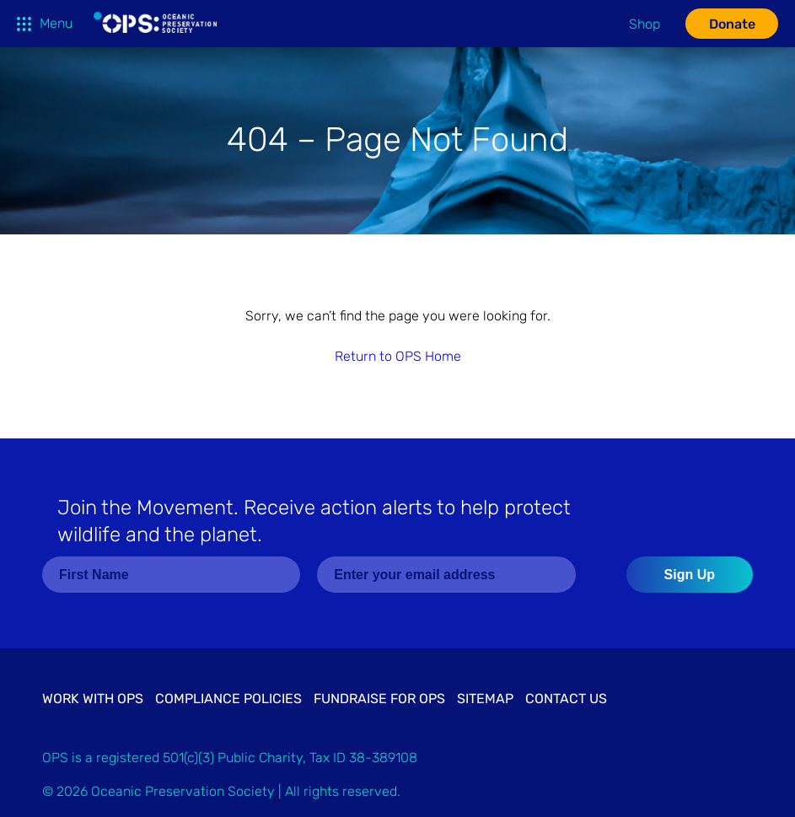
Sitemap (485, 699)
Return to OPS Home (398, 356)
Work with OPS (92, 699)
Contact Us (566, 699)
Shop (644, 24)
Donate (732, 24)
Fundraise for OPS (379, 699)
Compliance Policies (228, 699)
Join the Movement (314, 521)
